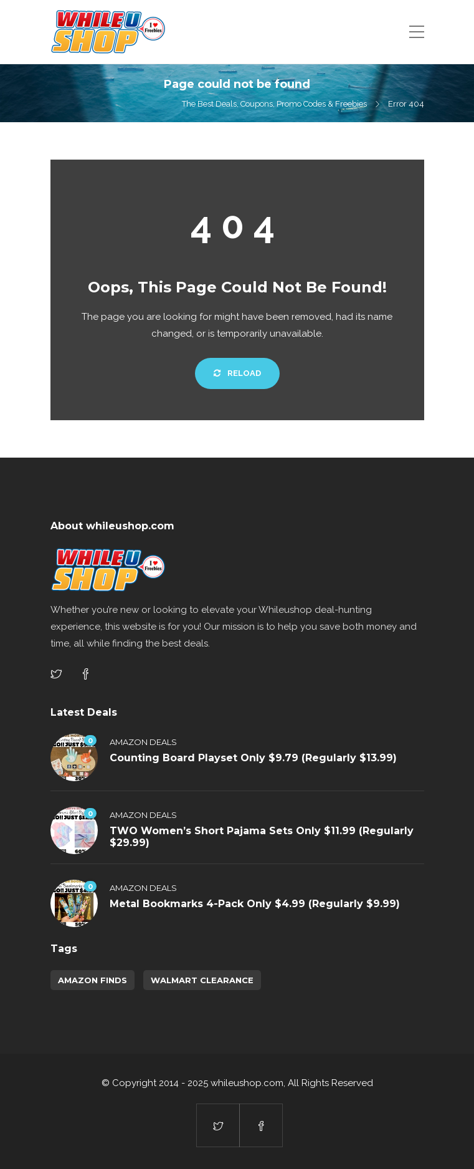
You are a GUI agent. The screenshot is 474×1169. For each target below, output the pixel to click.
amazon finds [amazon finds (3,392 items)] (92, 980)
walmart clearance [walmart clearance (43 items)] (202, 980)
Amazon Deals (143, 742)
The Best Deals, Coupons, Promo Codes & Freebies (274, 103)
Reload (237, 373)
